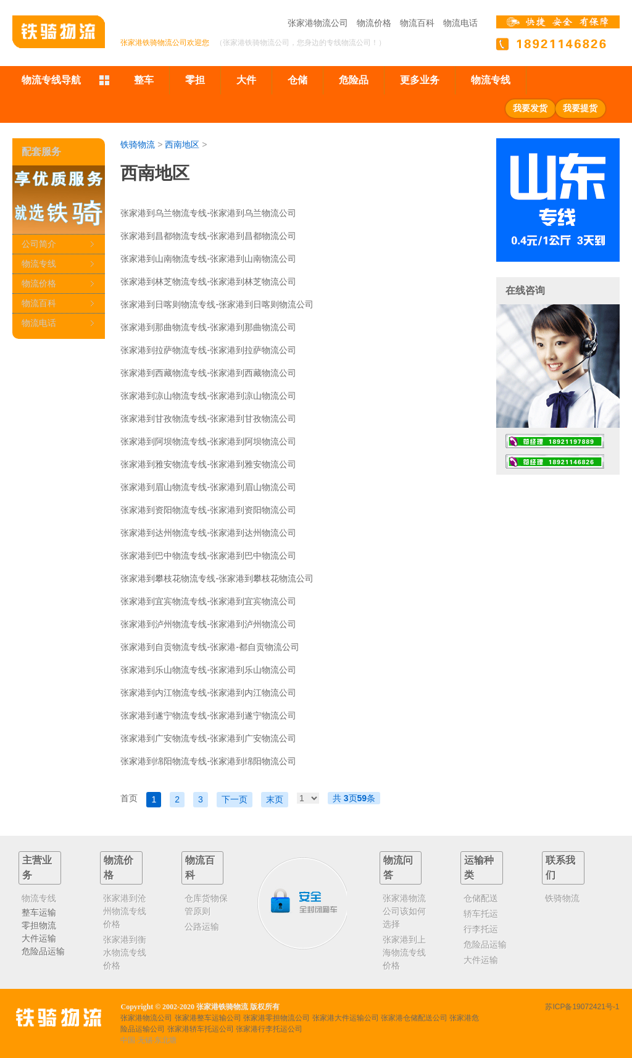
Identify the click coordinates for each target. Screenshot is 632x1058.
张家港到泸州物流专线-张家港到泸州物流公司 (208, 624)
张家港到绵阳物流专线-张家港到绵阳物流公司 (208, 761)
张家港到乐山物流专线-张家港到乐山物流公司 (208, 670)
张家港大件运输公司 (345, 1018)
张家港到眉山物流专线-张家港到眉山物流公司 (208, 487)
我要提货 (580, 108)
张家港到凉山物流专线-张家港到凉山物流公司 (208, 396)
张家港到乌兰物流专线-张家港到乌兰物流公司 (208, 213)
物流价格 (374, 23)
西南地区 (182, 144)
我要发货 (530, 108)
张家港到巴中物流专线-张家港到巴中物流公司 (208, 555)
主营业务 (37, 867)
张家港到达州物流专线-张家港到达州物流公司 (208, 533)
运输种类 (479, 867)
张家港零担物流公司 (276, 1018)
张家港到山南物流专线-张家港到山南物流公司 (208, 259)
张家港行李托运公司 (269, 1029)
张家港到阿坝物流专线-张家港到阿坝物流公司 (208, 441)
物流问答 (398, 867)
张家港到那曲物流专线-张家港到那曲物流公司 (208, 327)
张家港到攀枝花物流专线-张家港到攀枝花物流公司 (217, 578)
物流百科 (417, 23)
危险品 (353, 80)
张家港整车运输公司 (208, 1018)
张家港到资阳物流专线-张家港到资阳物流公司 (208, 510)
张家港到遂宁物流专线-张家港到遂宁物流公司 (208, 715)
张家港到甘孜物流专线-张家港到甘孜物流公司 (208, 418)
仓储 (297, 80)
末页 (274, 799)
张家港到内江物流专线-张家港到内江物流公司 (208, 693)
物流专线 (490, 80)
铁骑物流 (137, 144)
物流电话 (460, 23)
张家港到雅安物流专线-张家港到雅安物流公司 (208, 464)
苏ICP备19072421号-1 (582, 1006)
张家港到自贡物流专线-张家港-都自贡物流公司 (209, 647)
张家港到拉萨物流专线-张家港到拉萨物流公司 (208, 350)
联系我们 (560, 867)
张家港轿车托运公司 (200, 1029)
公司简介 (39, 244)
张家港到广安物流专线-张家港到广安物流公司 (208, 738)
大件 (246, 80)
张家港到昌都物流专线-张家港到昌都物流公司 (208, 236)
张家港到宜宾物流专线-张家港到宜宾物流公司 (208, 601)
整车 (144, 80)
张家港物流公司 (318, 23)
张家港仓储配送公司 (414, 1018)
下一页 (234, 799)
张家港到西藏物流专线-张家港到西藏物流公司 (208, 373)
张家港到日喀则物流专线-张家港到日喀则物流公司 (217, 304)
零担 (195, 80)
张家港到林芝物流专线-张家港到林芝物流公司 (208, 281)
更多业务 (419, 80)
